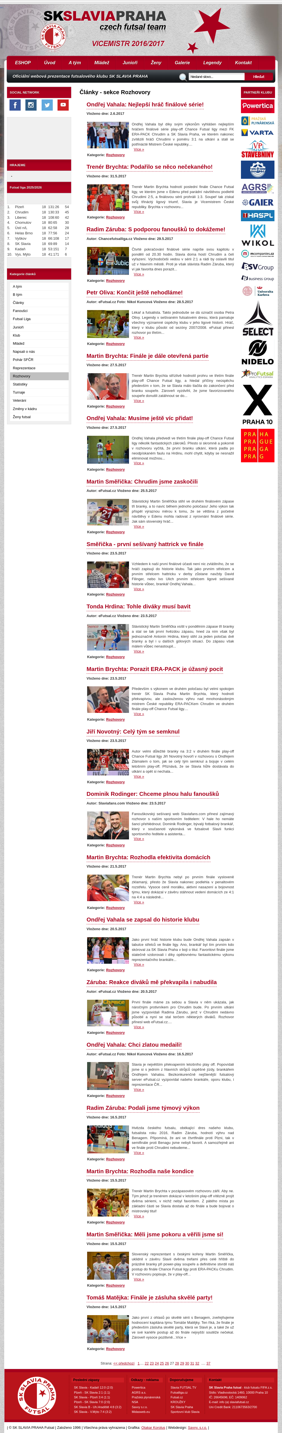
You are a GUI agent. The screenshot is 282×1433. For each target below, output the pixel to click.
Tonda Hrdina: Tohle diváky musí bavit (138, 606)
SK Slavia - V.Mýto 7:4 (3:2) (93, 1411)
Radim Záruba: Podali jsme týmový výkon (143, 1107)
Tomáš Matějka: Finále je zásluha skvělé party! (149, 1297)
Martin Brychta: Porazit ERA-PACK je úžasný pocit (155, 669)
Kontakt (243, 62)
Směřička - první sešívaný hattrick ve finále (145, 544)
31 (192, 1363)
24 (157, 1363)
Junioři (130, 62)
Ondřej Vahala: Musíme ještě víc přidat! (140, 418)
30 (187, 1363)
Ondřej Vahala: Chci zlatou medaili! (134, 1044)
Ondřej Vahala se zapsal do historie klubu (143, 919)
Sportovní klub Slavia (185, 1411)
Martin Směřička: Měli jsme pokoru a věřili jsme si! (155, 1234)
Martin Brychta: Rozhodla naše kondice (140, 1171)
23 (152, 1363)
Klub (16, 335)
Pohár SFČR (23, 360)
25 (162, 1363)
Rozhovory (21, 376)
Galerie (182, 62)
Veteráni (19, 400)
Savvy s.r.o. (140, 1407)
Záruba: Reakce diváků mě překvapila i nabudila (152, 982)
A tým (75, 62)
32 (197, 1363)
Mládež (101, 62)
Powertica (138, 1387)
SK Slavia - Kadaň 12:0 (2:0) (93, 1387)
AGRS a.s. (139, 1392)
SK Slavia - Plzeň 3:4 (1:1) (92, 1397)
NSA (135, 1402)
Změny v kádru (25, 409)
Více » (139, 149)
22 (147, 1363)
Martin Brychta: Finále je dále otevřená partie (148, 356)
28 (177, 1363)
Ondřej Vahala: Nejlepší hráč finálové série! (145, 104)
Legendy (212, 62)
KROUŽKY (178, 1402)
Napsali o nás (24, 351)
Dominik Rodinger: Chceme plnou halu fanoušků (153, 794)
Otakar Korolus (153, 1427)
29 (182, 1363)
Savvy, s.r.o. (197, 1427)
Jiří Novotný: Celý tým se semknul (133, 731)
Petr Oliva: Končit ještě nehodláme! (135, 292)
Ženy (156, 62)
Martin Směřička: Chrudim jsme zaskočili (142, 481)
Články (18, 303)
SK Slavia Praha (182, 1407)
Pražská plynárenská (146, 1397)
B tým (17, 294)
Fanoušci (20, 311)
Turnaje (19, 392)
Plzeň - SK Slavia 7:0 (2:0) (92, 1402)
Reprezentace (24, 368)
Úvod (49, 62)
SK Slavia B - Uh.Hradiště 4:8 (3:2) (97, 1407)
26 (167, 1363)
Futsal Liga (22, 319)
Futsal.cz (177, 1397)
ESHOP (23, 62)
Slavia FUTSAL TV (183, 1387)
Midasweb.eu (141, 1411)
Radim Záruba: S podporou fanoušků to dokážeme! (156, 229)
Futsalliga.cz (179, 1392)
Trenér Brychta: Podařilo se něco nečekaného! (150, 166)
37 (208, 1363)
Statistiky (20, 384)
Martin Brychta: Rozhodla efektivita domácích (149, 857)
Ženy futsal (22, 417)
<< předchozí (124, 1363)
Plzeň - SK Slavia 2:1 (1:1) (92, 1392)
